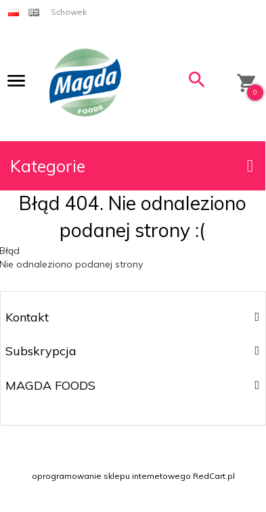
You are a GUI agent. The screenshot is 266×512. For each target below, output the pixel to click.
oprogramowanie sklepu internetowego (111, 476)
